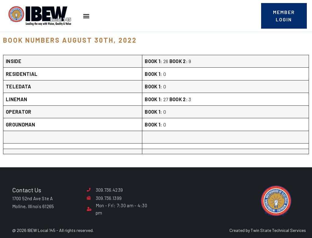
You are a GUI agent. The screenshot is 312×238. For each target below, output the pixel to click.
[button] (86, 16)
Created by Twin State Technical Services (267, 230)
